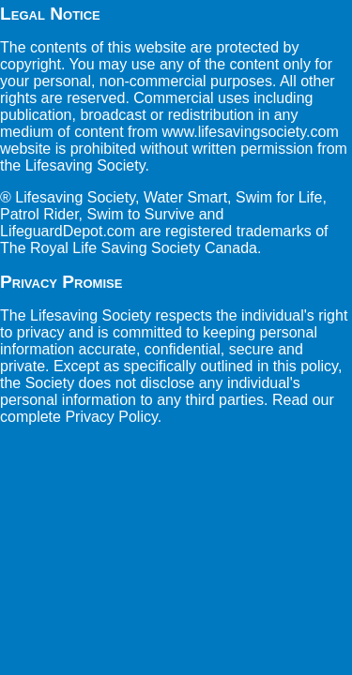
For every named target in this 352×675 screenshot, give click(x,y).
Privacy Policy (111, 417)
